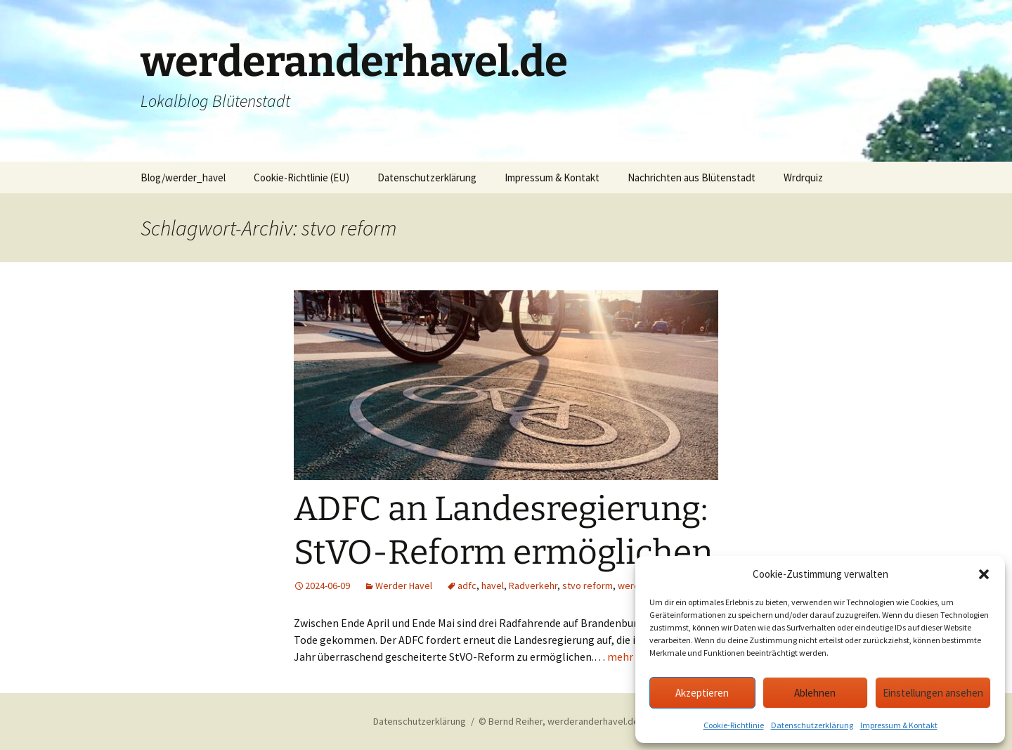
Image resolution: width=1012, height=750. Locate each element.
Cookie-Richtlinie (733, 725)
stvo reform (587, 585)
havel (492, 585)
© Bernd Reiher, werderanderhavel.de (559, 721)
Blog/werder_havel (183, 177)
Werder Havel (403, 585)
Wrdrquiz (803, 177)
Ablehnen (815, 692)
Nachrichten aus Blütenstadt (691, 177)
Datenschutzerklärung (812, 725)
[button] (984, 574)
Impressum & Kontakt (899, 725)
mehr (620, 656)
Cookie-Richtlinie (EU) (301, 177)
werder (633, 585)
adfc (467, 585)
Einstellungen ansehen (933, 692)
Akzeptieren (702, 692)
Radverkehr (533, 585)
